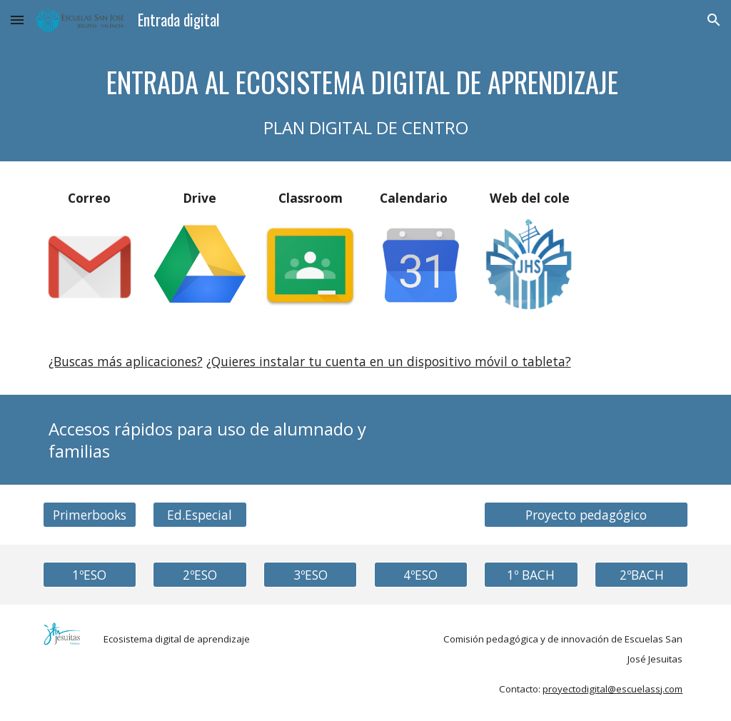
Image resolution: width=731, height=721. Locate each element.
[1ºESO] (90, 575)
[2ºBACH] (641, 575)
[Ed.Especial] (199, 515)
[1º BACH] (531, 575)
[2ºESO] (199, 575)
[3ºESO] (310, 575)
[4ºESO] (421, 575)
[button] (17, 19)
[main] (366, 100)
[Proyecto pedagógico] (586, 515)
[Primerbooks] (90, 515)
